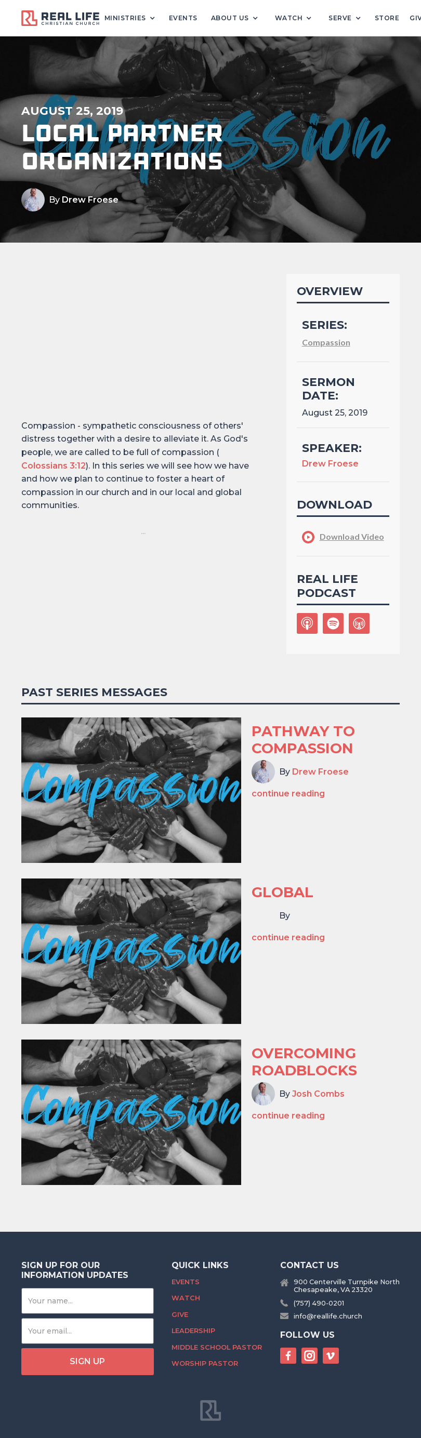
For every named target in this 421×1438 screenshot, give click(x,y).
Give (180, 1315)
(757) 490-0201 (319, 1303)
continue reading (288, 793)
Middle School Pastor (217, 1347)
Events (183, 18)
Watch (186, 1298)
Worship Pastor (205, 1363)
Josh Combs (318, 1094)
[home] (64, 18)
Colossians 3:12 (53, 466)
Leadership (193, 1331)
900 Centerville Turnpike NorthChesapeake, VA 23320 (347, 1286)
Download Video (352, 536)
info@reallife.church (328, 1316)
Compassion (326, 342)
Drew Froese (90, 200)
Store (387, 18)
